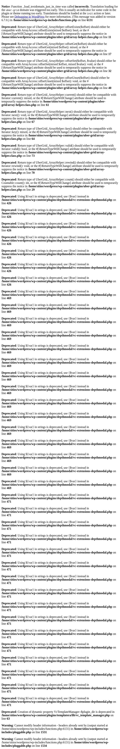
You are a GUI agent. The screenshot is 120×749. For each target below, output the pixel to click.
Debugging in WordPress (29, 16)
